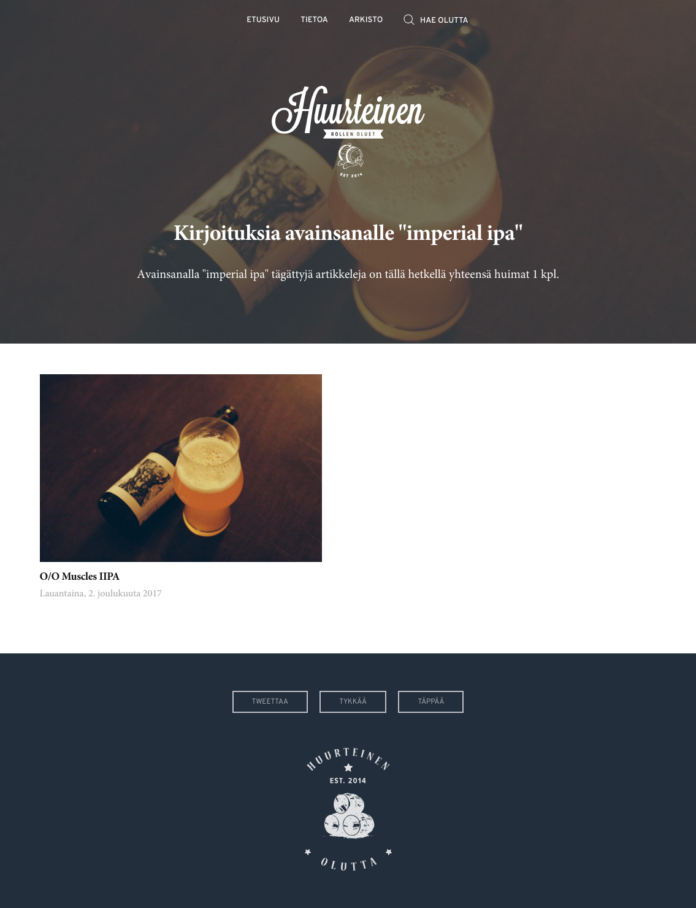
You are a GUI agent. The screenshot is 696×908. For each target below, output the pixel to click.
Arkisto (366, 21)
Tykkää (353, 702)
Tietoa (314, 21)
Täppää (431, 702)
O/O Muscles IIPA (80, 577)
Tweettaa (270, 702)
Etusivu (263, 21)
